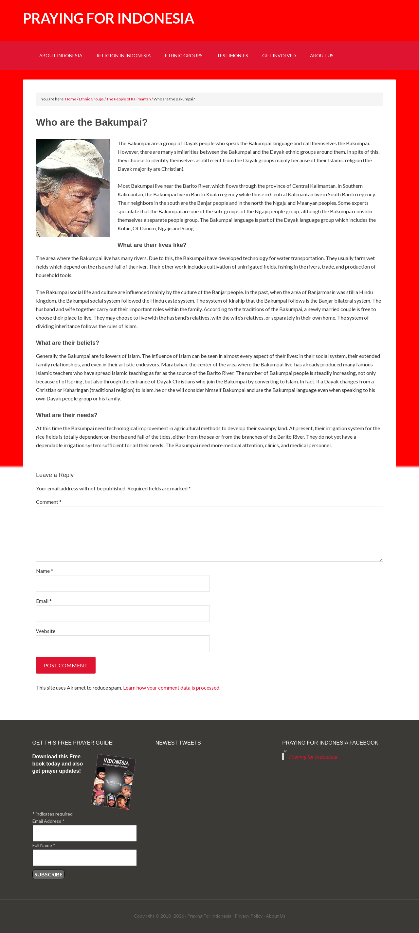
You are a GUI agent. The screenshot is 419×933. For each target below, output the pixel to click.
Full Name (43, 845)
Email (44, 601)
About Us (275, 916)
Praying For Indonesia (209, 916)
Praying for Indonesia (108, 18)
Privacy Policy (249, 916)
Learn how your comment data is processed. (171, 687)
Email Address (48, 821)
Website (45, 631)
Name (44, 571)
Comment (49, 502)
